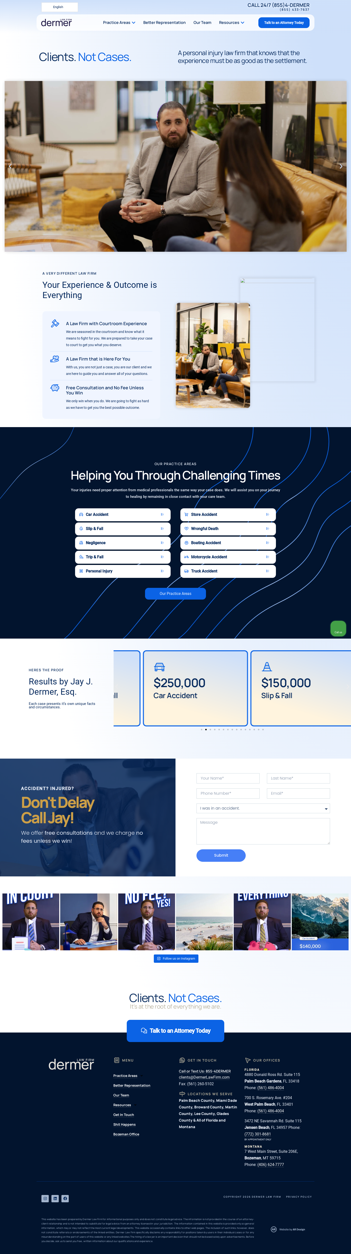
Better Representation (131, 1085)
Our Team (121, 1095)
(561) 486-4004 (270, 1087)
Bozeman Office (126, 1134)
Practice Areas (128, 1076)
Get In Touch (123, 1114)
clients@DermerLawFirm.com (204, 1077)
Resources (125, 1105)
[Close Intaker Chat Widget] (335, 1098)
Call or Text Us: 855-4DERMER (205, 1071)
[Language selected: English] (59, 7)
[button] (10, 166)
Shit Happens (124, 1124)
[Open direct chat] (325, 1098)
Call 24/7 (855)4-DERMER (279, 7)
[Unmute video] (265, 1098)
